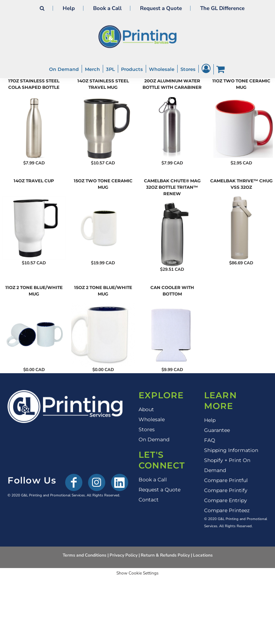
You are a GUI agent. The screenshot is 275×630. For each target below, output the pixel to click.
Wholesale (152, 419)
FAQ (209, 440)
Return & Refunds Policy (165, 555)
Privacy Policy (124, 555)
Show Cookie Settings (137, 573)
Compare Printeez (227, 510)
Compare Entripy (225, 500)
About (146, 409)
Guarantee (217, 430)
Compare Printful (226, 480)
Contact (149, 499)
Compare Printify (225, 490)
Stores (147, 429)
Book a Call (107, 8)
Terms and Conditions (84, 555)
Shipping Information (231, 450)
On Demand (154, 439)
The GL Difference (222, 8)
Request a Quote (161, 8)
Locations (203, 555)
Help (69, 8)
